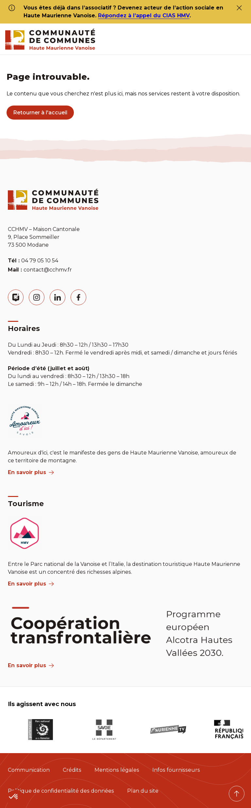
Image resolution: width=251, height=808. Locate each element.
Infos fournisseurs (176, 770)
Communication (29, 770)
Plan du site (143, 791)
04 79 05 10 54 (39, 260)
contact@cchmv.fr (48, 270)
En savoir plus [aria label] (31, 472)
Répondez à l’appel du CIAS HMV (144, 15)
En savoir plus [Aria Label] (31, 665)
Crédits (72, 770)
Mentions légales (116, 770)
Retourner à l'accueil (40, 112)
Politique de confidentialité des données (61, 791)
